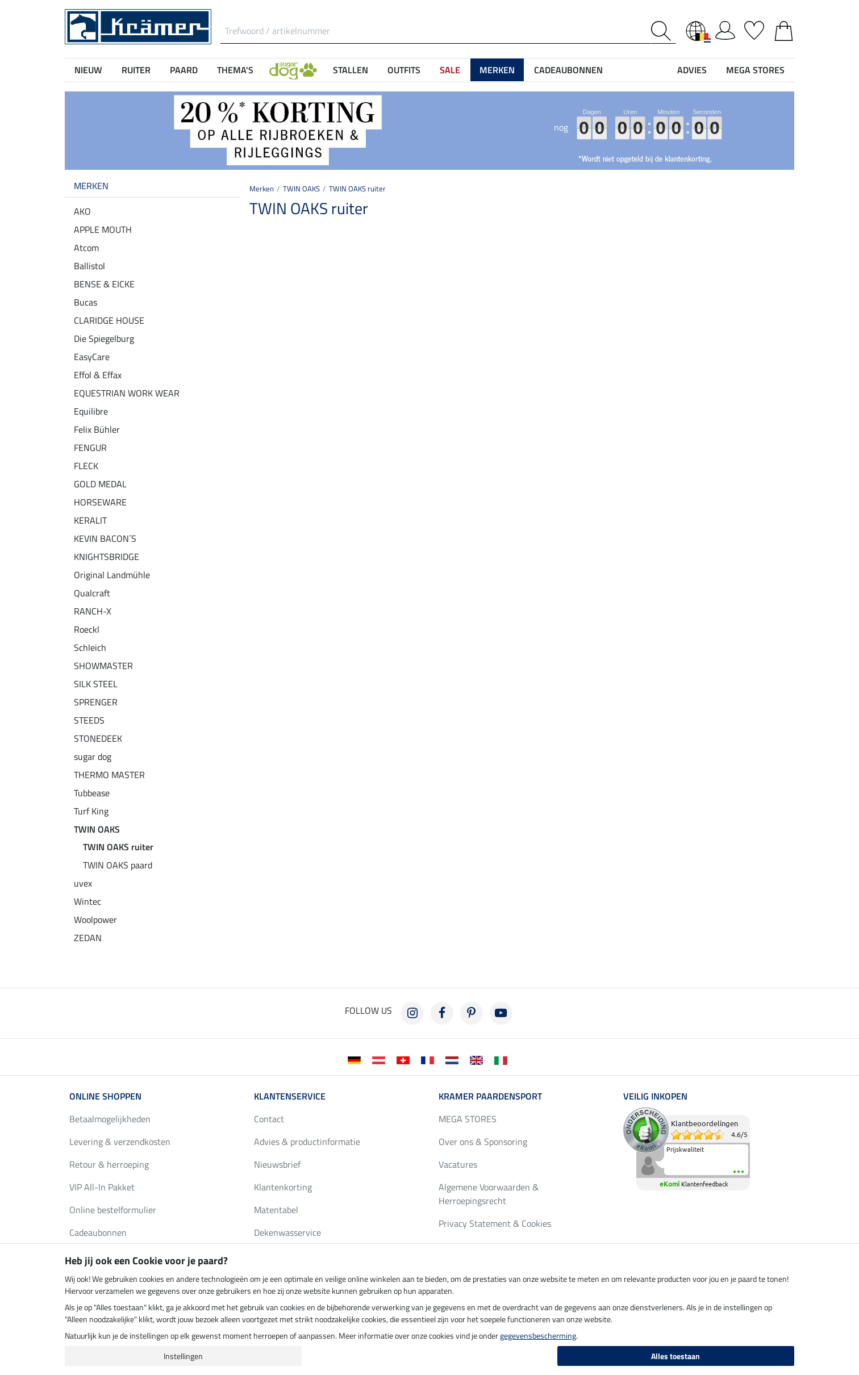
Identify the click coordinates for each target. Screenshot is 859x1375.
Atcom (86, 247)
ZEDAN (88, 937)
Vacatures (458, 1164)
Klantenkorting (283, 1187)
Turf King (91, 811)
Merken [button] (497, 70)
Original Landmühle (112, 575)
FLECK (86, 466)
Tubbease (92, 793)
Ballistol (89, 266)
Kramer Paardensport (490, 1096)
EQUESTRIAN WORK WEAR (127, 393)
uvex (83, 883)
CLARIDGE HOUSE (109, 320)
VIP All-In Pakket (102, 1187)
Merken (91, 186)
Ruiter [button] (136, 70)
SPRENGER (96, 702)
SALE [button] (450, 70)
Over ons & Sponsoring (483, 1141)
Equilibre (91, 411)
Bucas (85, 302)
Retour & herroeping (109, 1164)
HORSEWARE (100, 502)
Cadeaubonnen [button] (568, 70)
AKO (82, 211)
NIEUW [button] (88, 70)
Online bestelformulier (112, 1210)
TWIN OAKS (97, 829)
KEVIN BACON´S (105, 538)
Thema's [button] (235, 70)
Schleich (90, 647)
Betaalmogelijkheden (110, 1119)
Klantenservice (290, 1096)
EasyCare (92, 356)
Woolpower (95, 919)
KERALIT (90, 520)
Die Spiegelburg (104, 338)
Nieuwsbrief (277, 1164)
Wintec (87, 901)
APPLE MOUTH (103, 229)
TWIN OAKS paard (117, 865)
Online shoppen (105, 1096)
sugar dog (92, 756)
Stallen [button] (350, 70)
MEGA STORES (755, 70)
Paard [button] (184, 70)
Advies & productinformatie (307, 1141)
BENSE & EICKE (104, 284)
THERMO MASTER (109, 774)
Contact (269, 1119)
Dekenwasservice (287, 1232)
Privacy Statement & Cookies (495, 1223)
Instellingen (183, 1356)
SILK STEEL (96, 684)
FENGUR (90, 447)
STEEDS (89, 720)
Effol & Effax (98, 375)
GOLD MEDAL (100, 484)
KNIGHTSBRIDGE (106, 556)
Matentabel (276, 1210)
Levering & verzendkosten (119, 1141)
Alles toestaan (675, 1356)
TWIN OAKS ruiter (118, 847)
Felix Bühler (97, 429)
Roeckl (86, 629)
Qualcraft (92, 593)
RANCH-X (92, 611)
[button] (293, 69)
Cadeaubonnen (98, 1232)
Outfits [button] (403, 70)
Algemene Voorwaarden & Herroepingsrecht (489, 1193)
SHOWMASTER (103, 665)
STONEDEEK (98, 738)
